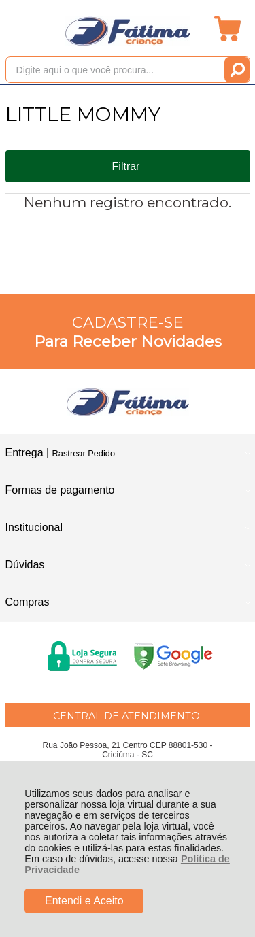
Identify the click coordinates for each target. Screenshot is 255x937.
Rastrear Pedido (83, 453)
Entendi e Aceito (84, 900)
